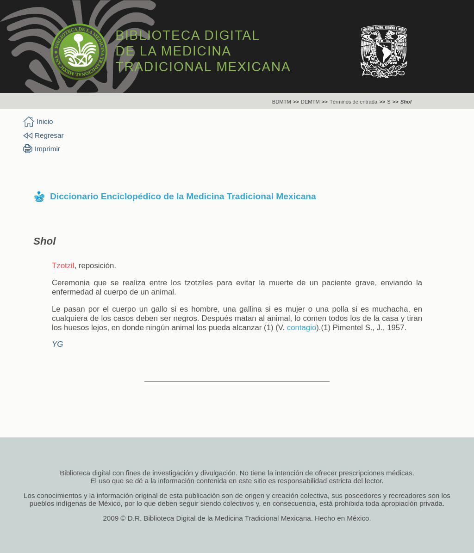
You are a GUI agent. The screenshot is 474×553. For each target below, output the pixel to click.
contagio (301, 327)
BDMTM (281, 101)
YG (57, 344)
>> (296, 101)
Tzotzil (63, 265)
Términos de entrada (353, 101)
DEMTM (310, 101)
